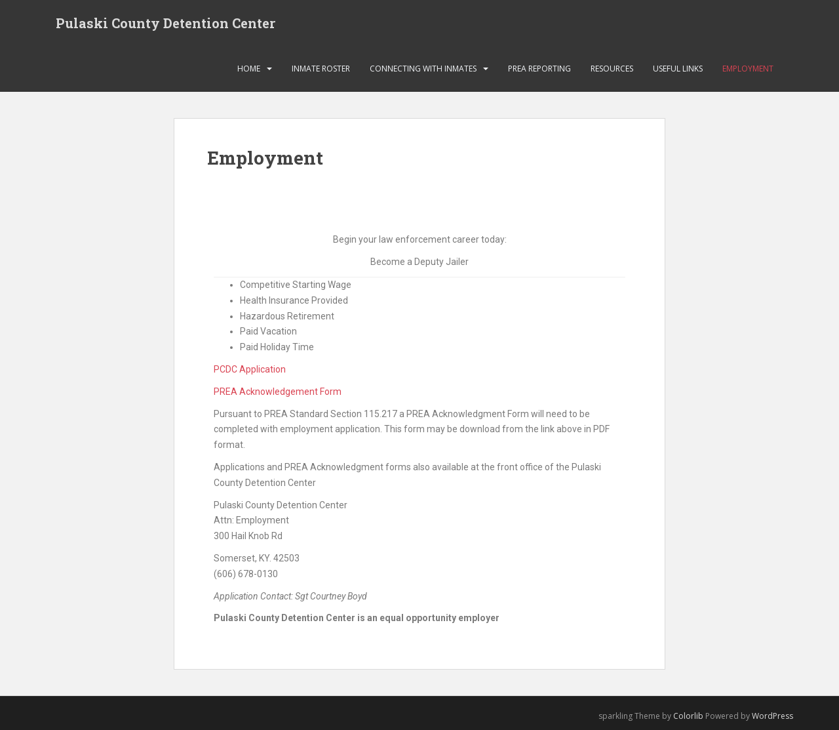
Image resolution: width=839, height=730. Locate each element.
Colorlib (688, 715)
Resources (612, 68)
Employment (747, 68)
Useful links (678, 68)
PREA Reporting (539, 68)
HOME (248, 68)
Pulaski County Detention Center (165, 22)
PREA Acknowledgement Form (277, 391)
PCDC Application (250, 369)
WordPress (772, 715)
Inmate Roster (321, 68)
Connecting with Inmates (423, 68)
